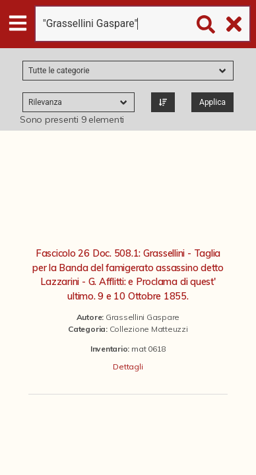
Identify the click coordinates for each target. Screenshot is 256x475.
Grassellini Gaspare (142, 317)
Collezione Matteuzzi (149, 329)
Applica (212, 102)
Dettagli (128, 366)
